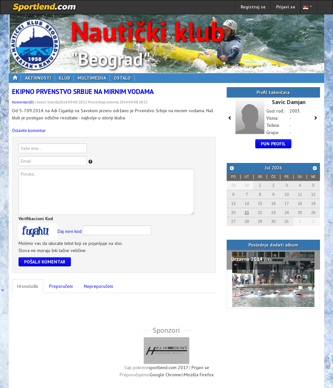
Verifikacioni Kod (36, 218)
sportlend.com (44, 7)
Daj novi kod (70, 231)
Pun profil (273, 144)
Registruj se (253, 7)
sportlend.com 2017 (168, 367)
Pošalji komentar (44, 262)
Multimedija (94, 78)
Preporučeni (61, 286)
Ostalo (124, 78)
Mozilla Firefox (199, 375)
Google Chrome (165, 375)
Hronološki (27, 286)
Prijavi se (285, 7)
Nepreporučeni (98, 286)
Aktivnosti (40, 78)
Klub (66, 78)
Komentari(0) (23, 102)
